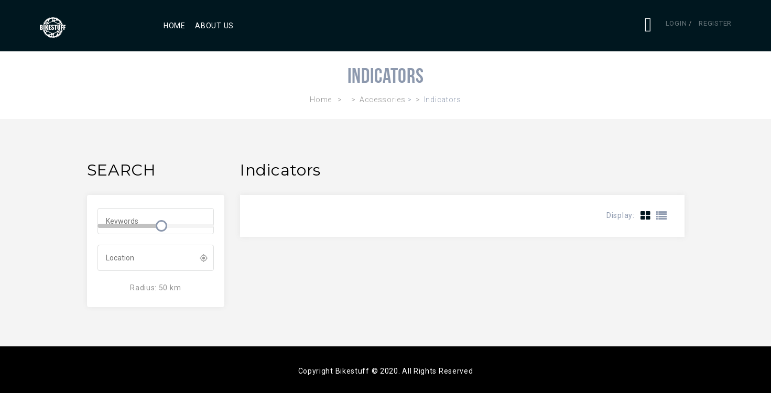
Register (715, 23)
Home (175, 25)
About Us (214, 25)
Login (676, 23)
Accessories (383, 99)
